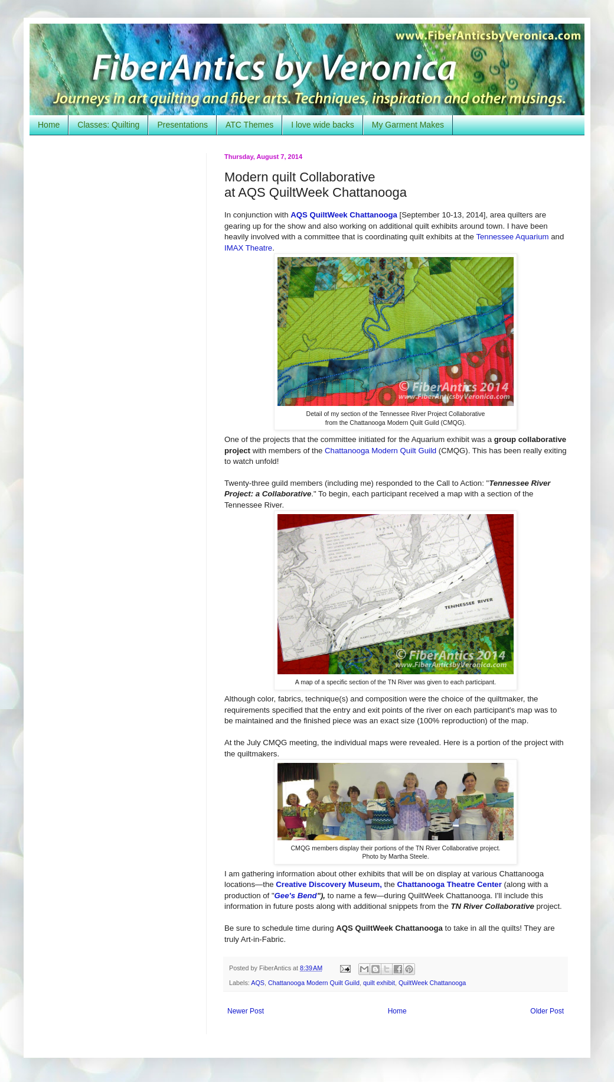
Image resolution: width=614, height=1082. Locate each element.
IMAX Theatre (248, 247)
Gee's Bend (296, 895)
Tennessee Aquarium (512, 236)
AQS (257, 982)
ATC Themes (249, 124)
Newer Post (245, 1011)
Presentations (182, 124)
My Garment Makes (408, 124)
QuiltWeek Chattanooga (432, 982)
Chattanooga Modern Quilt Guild (380, 450)
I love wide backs (322, 124)
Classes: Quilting (108, 124)
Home (49, 124)
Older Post (547, 1011)
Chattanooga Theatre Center (449, 884)
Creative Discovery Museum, (329, 884)
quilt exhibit (379, 982)
